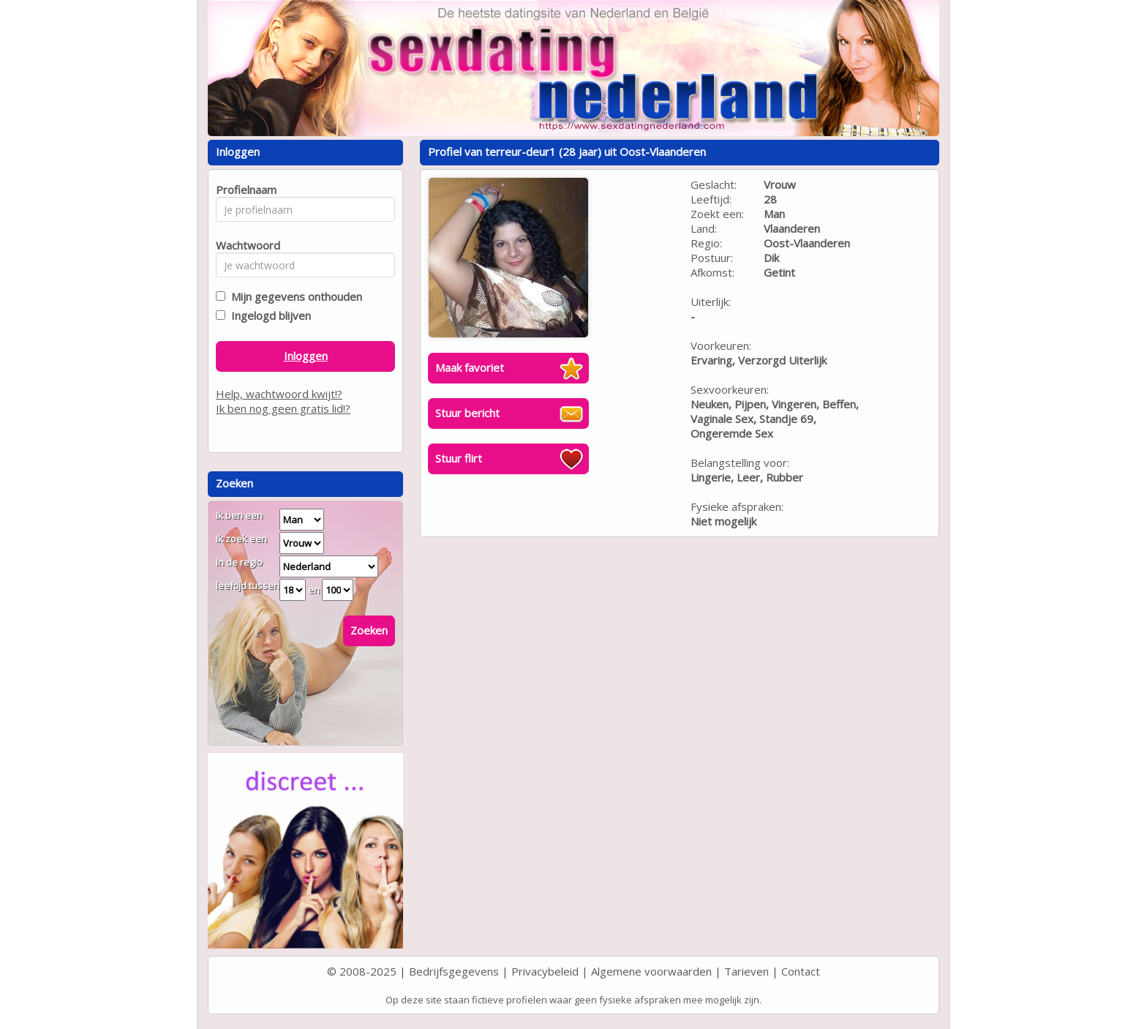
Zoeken (369, 630)
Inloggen (306, 355)
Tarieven (746, 971)
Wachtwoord (244, 245)
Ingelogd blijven (268, 315)
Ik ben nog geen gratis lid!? (283, 408)
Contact (800, 971)
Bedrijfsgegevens (454, 971)
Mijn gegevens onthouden (293, 296)
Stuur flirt (458, 458)
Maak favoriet (469, 367)
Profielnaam (244, 189)
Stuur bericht (467, 412)
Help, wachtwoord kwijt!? (279, 393)
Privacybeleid (545, 971)
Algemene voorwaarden (651, 971)
